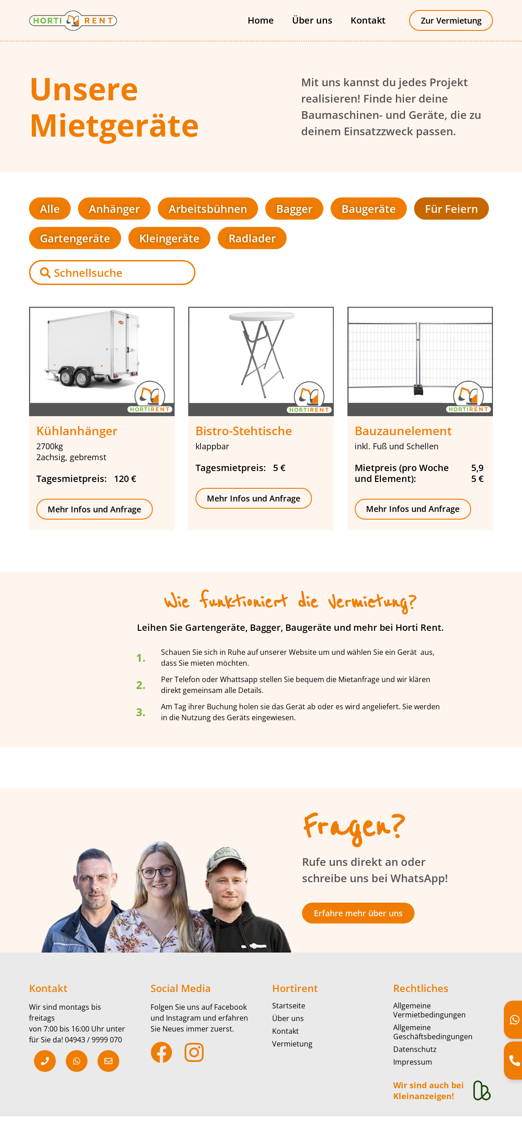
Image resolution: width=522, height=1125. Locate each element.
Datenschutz (415, 1049)
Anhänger (114, 208)
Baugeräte (368, 208)
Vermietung (292, 1043)
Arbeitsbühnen (208, 208)
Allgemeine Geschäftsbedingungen (433, 1031)
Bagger (294, 208)
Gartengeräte (75, 237)
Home (260, 20)
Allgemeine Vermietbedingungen (429, 1009)
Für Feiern (451, 208)
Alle (50, 208)
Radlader (252, 237)
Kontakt (367, 20)
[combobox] (112, 272)
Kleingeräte (169, 237)
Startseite (288, 1005)
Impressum (412, 1061)
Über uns (312, 20)
